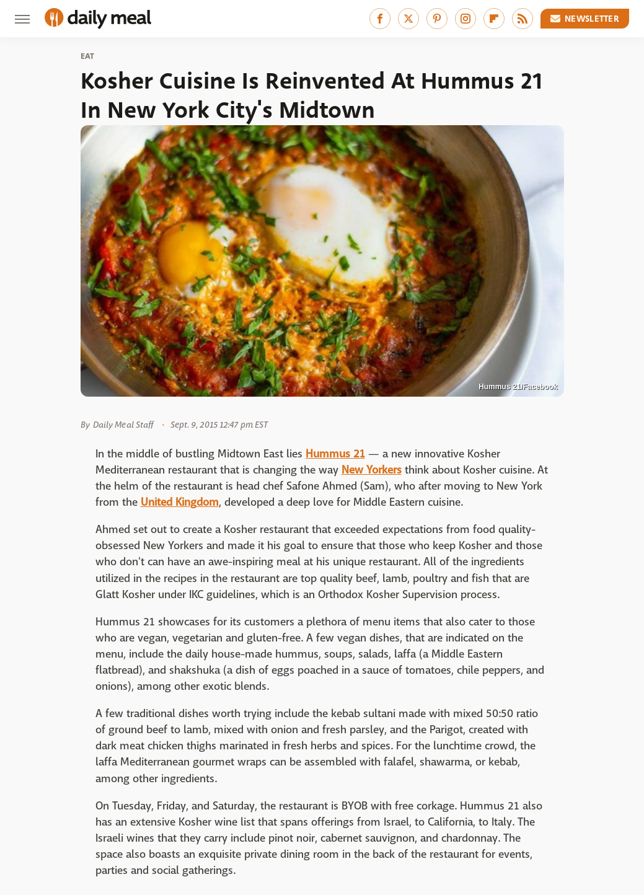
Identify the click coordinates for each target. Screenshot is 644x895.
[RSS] (522, 18)
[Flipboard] (494, 18)
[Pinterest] (437, 18)
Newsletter (585, 18)
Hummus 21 (335, 454)
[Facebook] (379, 18)
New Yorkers (372, 470)
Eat (88, 56)
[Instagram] (465, 18)
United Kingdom (180, 502)
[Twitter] (408, 18)
